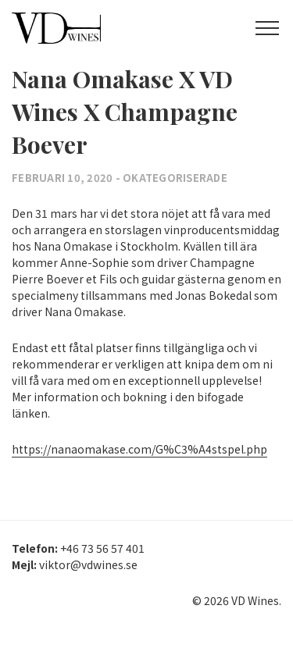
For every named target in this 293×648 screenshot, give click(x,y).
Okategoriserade (175, 177)
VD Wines (82, 28)
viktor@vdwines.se (88, 564)
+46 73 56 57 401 (102, 548)
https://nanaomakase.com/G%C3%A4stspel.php (139, 449)
